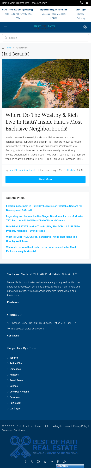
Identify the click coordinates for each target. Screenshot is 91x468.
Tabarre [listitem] (12, 357)
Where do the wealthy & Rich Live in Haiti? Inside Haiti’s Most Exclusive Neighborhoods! (43, 122)
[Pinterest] (58, 461)
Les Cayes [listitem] (14, 408)
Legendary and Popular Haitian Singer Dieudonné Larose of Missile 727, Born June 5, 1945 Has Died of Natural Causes (44, 218)
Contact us (13, 335)
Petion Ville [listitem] (14, 363)
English (62, 466)
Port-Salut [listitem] (14, 403)
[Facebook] (26, 461)
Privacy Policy (80, 426)
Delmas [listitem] (12, 386)
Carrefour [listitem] (13, 397)
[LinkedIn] (45, 461)
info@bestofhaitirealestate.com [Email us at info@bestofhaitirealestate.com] (27, 328)
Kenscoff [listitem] (13, 374)
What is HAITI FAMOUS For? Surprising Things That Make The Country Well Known (41, 239)
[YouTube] (52, 461)
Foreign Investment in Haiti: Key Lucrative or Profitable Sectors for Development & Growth (44, 208)
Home (8, 48)
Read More (45, 179)
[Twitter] (32, 461)
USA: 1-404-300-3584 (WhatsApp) (18, 10)
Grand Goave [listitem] (15, 380)
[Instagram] (39, 461)
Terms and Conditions (13, 430)
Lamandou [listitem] (14, 369)
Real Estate (69, 170)
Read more (13, 302)
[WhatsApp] (65, 461)
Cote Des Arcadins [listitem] (18, 391)
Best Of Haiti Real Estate (22, 170)
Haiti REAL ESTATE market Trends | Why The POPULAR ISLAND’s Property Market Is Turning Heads (43, 228)
